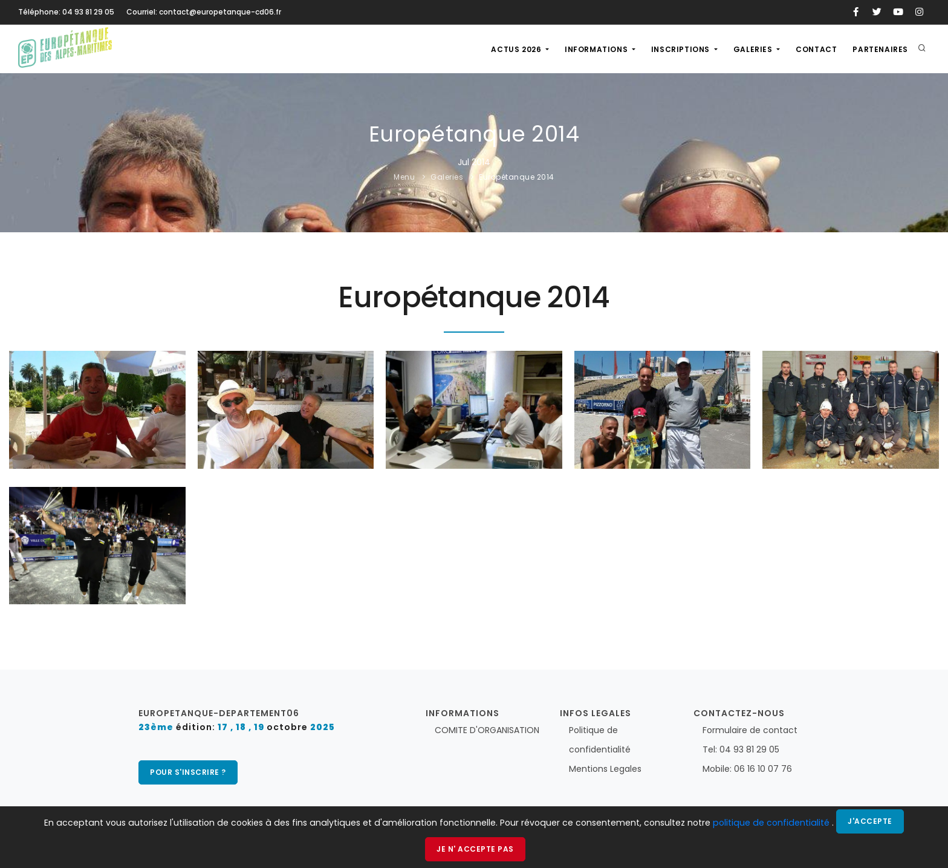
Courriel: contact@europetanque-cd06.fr (203, 12)
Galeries (753, 49)
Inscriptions (681, 49)
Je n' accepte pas (475, 849)
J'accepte (870, 821)
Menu (404, 177)
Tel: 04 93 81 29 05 (741, 749)
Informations (597, 49)
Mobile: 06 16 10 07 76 (747, 769)
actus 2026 (517, 49)
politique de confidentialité (772, 823)
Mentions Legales (605, 769)
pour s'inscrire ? (188, 772)
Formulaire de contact (750, 730)
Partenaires (880, 49)
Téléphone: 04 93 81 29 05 (66, 12)
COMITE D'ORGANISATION (487, 730)
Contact (816, 49)
